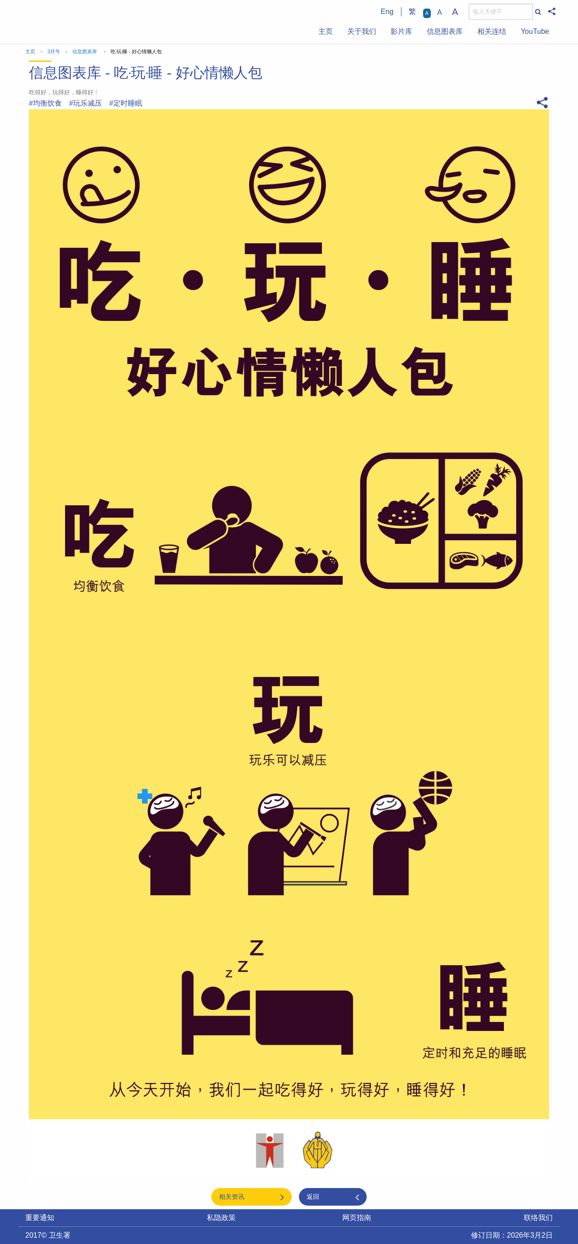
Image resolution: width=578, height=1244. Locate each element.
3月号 (53, 51)
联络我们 (538, 1217)
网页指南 (356, 1217)
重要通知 (39, 1217)
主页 (325, 31)
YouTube (535, 31)
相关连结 (491, 31)
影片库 (401, 31)
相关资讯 (231, 1196)
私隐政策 (221, 1217)
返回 (313, 1196)
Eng (387, 11)
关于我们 (361, 31)
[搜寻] (501, 12)
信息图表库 (445, 31)
